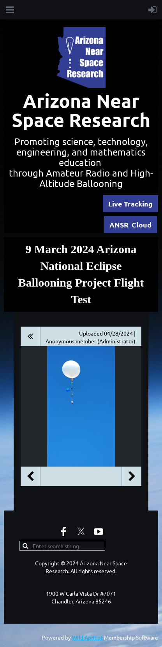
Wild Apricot (87, 637)
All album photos (30, 336)
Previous (30, 476)
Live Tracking (130, 203)
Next (131, 476)
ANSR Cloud (130, 224)
